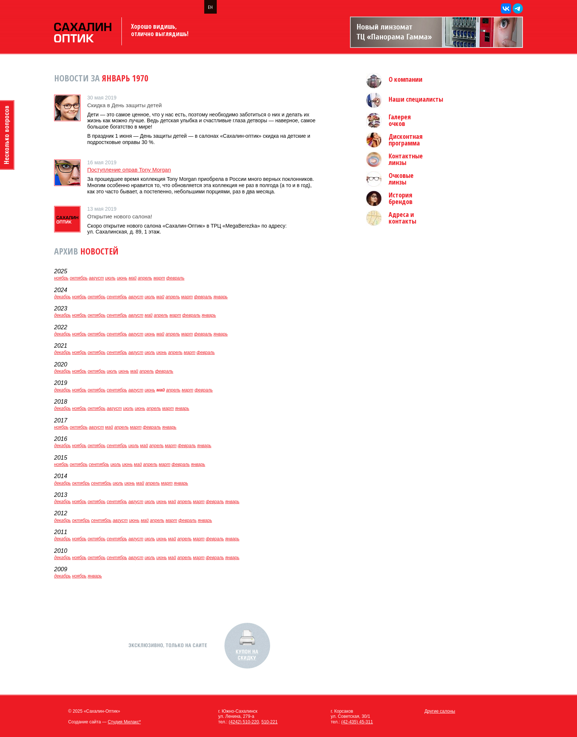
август (96, 278)
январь (220, 296)
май (132, 278)
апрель (145, 278)
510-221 (269, 721)
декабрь (62, 296)
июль (110, 278)
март (159, 278)
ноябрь (61, 278)
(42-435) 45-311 (357, 721)
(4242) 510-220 (244, 721)
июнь (122, 278)
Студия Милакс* (124, 721)
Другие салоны (439, 711)
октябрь (79, 278)
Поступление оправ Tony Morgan (129, 169)
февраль (175, 278)
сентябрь (117, 296)
